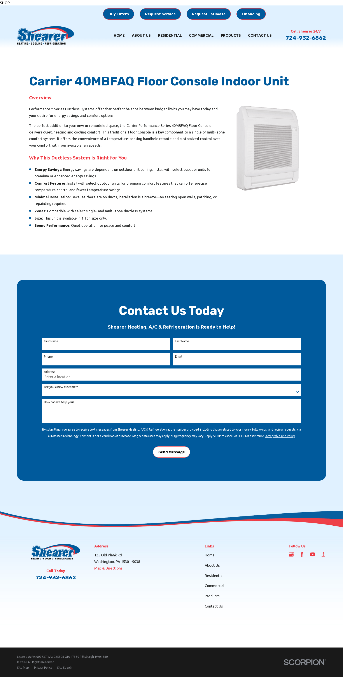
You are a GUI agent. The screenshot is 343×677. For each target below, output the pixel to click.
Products (212, 596)
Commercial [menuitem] (201, 35)
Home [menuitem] (119, 35)
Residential (214, 575)
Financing (251, 14)
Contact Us (214, 606)
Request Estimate (209, 14)
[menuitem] (23, 667)
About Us (212, 565)
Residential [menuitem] (170, 35)
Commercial (214, 586)
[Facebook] (301, 554)
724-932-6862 (306, 38)
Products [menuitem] (231, 35)
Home (210, 555)
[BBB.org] (323, 554)
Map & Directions (108, 568)
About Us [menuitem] (141, 35)
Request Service (160, 14)
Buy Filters (118, 14)
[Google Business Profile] (291, 554)
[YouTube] (312, 554)
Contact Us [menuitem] (260, 35)
